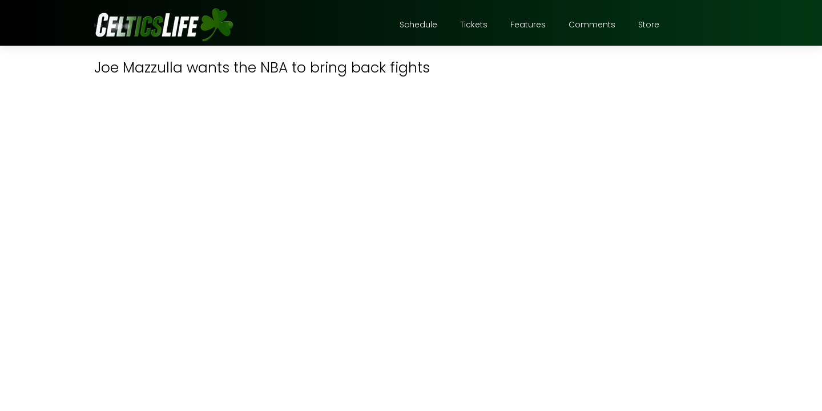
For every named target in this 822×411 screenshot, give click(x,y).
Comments (592, 24)
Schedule (418, 24)
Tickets (473, 24)
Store (648, 24)
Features (528, 24)
